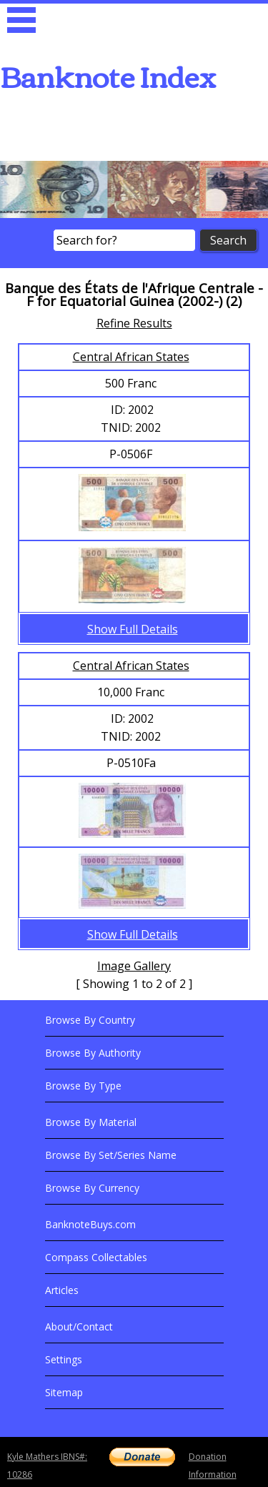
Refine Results (134, 323)
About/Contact (79, 1326)
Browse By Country (90, 1020)
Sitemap (64, 1392)
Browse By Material (91, 1122)
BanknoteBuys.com (90, 1224)
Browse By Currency (92, 1188)
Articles (62, 1290)
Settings (63, 1359)
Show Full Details (132, 629)
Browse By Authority (93, 1052)
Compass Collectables (96, 1257)
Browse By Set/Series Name (111, 1155)
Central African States (131, 357)
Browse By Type (83, 1085)
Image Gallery (134, 966)
